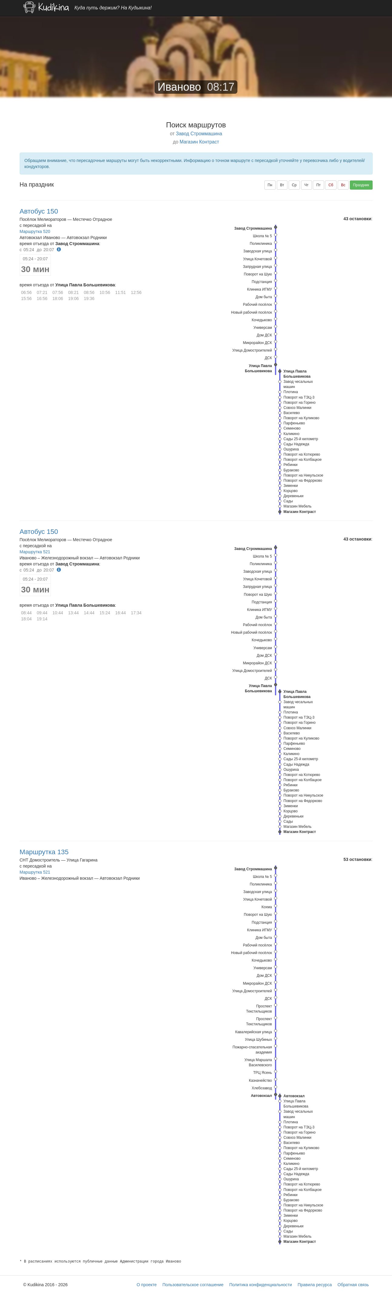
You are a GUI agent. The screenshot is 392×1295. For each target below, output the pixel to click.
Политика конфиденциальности (260, 1284)
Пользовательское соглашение (193, 1284)
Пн (270, 185)
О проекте (147, 1284)
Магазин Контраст (199, 141)
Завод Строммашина (199, 133)
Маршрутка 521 (35, 551)
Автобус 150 (39, 211)
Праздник (361, 185)
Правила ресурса (315, 1284)
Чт (306, 185)
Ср (294, 185)
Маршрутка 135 (44, 852)
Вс (343, 185)
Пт (318, 185)
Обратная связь (353, 1284)
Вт (282, 185)
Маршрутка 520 (35, 231)
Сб (330, 185)
